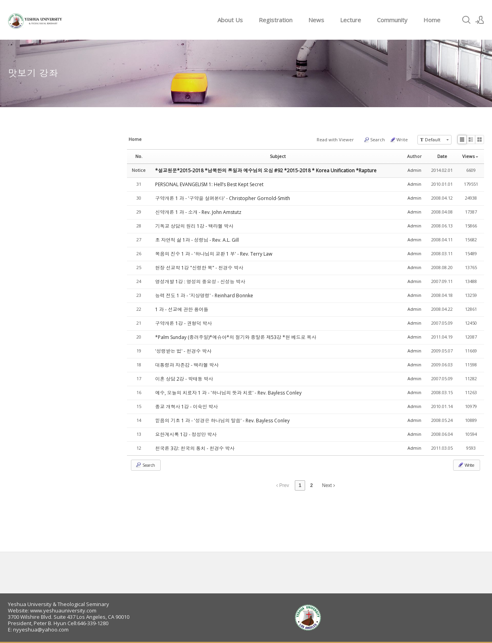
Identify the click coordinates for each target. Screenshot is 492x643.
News (316, 20)
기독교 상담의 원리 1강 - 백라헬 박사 (194, 226)
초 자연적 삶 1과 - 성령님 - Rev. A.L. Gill (197, 240)
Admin (414, 170)
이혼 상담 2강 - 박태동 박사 (184, 378)
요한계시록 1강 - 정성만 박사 (186, 434)
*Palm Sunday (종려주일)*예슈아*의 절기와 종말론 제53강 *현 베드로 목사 (235, 337)
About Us (230, 20)
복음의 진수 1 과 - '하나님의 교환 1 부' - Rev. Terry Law (213, 253)
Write (399, 140)
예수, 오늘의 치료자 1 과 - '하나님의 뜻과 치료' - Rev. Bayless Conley (228, 392)
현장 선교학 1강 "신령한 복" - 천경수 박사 (199, 267)
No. (138, 156)
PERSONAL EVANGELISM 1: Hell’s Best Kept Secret (209, 184)
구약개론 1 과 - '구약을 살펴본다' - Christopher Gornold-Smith (222, 198)
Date (442, 156)
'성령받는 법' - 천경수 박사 (183, 351)
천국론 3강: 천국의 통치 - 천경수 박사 (194, 448)
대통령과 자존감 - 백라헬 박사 (187, 365)
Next (328, 485)
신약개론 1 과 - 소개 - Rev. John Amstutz (198, 212)
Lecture (350, 20)
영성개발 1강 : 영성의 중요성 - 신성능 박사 (200, 281)
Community (392, 20)
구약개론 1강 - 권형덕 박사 (183, 323)
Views (470, 156)
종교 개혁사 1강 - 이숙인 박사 (186, 406)
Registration (275, 20)
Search (374, 140)
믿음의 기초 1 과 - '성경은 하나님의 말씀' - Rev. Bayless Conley (222, 420)
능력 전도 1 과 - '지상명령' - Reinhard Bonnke (204, 295)
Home (431, 20)
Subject (278, 156)
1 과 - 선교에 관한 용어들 (181, 309)
